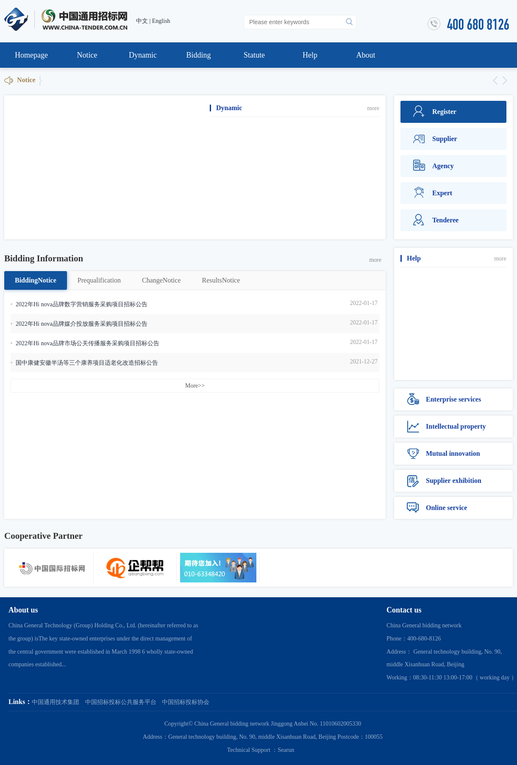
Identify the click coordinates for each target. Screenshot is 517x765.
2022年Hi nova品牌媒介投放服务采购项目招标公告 (81, 324)
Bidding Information (43, 258)
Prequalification (99, 280)
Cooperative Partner (43, 536)
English (161, 21)
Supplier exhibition (444, 480)
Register (434, 111)
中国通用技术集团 (55, 702)
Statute (254, 55)
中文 (142, 21)
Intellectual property (446, 426)
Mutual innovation (443, 453)
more (373, 108)
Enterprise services (444, 399)
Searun (286, 750)
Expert (432, 193)
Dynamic (143, 55)
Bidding (198, 55)
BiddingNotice (35, 280)
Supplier (435, 139)
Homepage (31, 55)
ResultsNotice (221, 280)
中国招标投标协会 (185, 702)
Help (310, 55)
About (365, 55)
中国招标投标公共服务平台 (120, 702)
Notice (87, 55)
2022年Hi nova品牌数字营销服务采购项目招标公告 (81, 304)
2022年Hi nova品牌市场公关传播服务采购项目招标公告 (87, 343)
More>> (195, 385)
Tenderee (436, 220)
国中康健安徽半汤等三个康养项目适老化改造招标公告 (87, 363)
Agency (433, 166)
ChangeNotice (161, 280)
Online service (437, 508)
